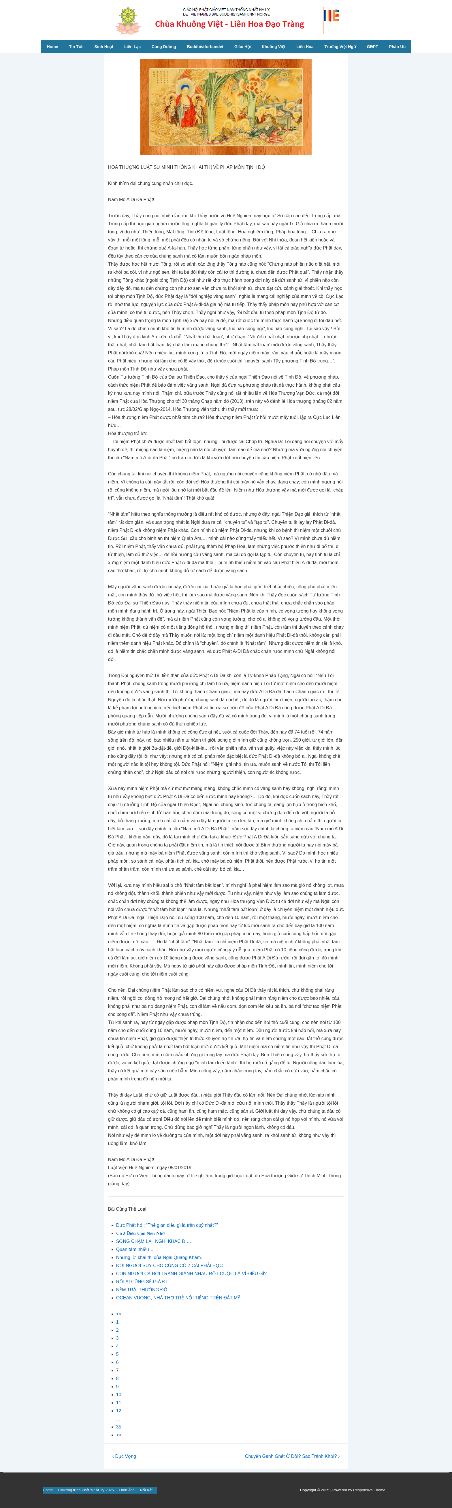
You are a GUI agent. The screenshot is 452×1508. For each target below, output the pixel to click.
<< (119, 1314)
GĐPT (372, 46)
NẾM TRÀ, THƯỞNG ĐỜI (142, 1289)
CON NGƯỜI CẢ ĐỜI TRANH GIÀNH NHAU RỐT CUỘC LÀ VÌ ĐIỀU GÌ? (191, 1273)
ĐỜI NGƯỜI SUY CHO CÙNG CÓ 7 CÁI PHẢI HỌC (169, 1265)
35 (118, 1426)
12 (118, 1410)
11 (118, 1402)
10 (118, 1394)
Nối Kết (146, 1490)
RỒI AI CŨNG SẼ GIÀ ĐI (141, 1281)
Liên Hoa (304, 46)
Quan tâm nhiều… (135, 1249)
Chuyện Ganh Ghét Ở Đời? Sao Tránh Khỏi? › (292, 1456)
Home (52, 46)
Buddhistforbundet (205, 46)
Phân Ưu (397, 46)
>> (119, 1435)
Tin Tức (76, 46)
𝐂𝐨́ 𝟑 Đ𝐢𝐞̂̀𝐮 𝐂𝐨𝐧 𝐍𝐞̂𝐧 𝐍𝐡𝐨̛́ (140, 1233)
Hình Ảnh (127, 1490)
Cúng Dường (164, 46)
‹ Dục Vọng (124, 1456)
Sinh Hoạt (103, 46)
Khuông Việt (273, 46)
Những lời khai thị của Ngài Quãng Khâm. (159, 1257)
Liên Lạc (132, 46)
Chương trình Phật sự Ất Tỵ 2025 (86, 1490)
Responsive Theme (369, 1490)
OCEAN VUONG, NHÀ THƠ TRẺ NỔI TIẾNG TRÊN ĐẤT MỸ (178, 1297)
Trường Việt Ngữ (340, 46)
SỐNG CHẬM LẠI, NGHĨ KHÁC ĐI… (153, 1241)
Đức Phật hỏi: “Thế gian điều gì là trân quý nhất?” (167, 1225)
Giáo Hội (242, 46)
